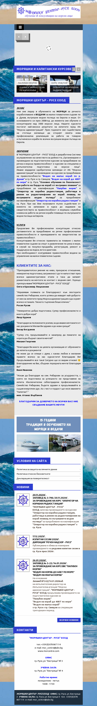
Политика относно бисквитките (33, 474)
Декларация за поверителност (33, 478)
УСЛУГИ (21, 224)
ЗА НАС (20, 108)
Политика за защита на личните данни (37, 469)
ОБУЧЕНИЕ (22, 151)
